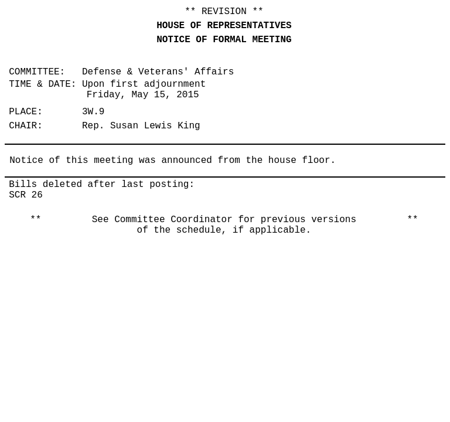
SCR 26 (26, 195)
